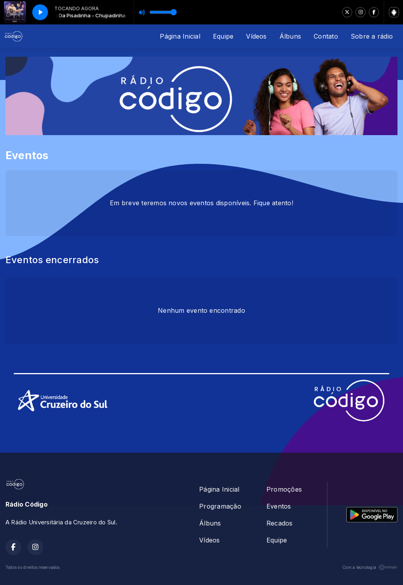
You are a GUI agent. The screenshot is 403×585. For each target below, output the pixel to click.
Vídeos (256, 36)
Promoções (284, 489)
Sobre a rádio (372, 36)
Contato (326, 36)
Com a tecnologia (369, 567)
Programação (220, 506)
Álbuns (290, 36)
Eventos (278, 506)
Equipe (223, 36)
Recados (279, 523)
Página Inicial (180, 36)
